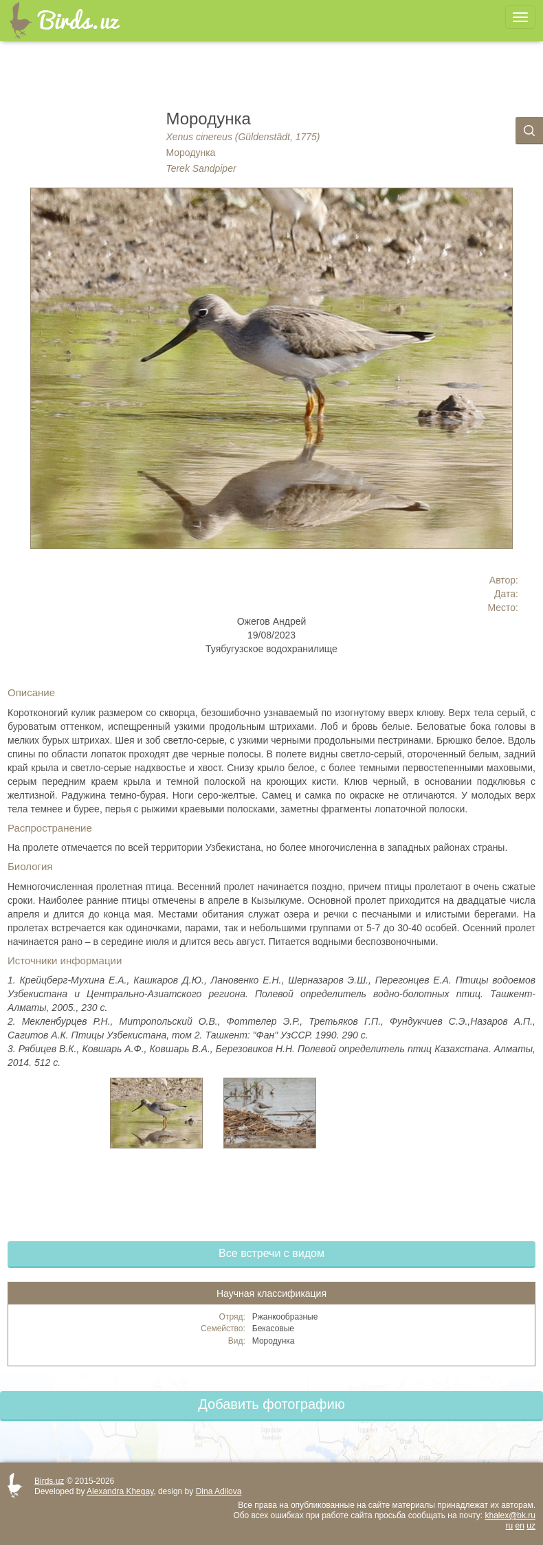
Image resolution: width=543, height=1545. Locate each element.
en (520, 1526)
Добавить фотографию (271, 1404)
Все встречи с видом (271, 1253)
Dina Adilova (219, 1491)
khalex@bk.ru (510, 1515)
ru (509, 1526)
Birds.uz (49, 1481)
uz (531, 1526)
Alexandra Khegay (120, 1491)
